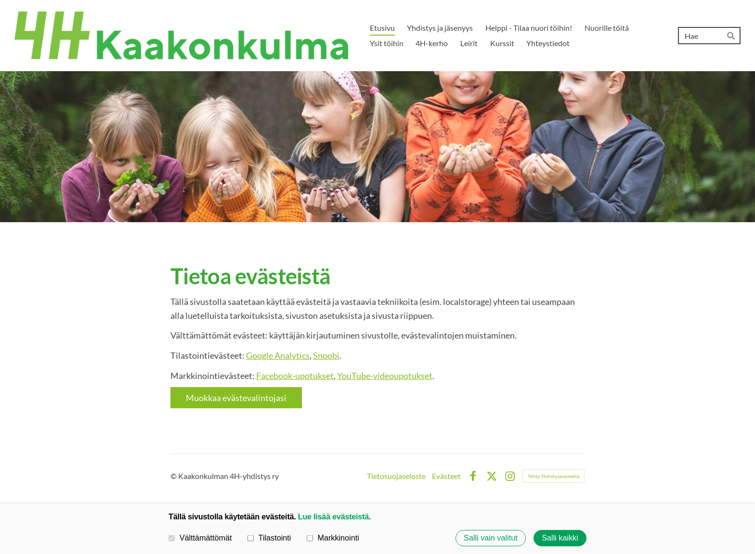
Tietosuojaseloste (396, 476)
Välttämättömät (200, 537)
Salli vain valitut (491, 538)
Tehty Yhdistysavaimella (553, 476)
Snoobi (326, 355)
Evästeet (446, 476)
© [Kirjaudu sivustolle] (174, 475)
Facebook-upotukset (295, 375)
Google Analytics (278, 355)
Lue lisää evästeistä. (334, 516)
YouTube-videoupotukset (384, 375)
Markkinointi (333, 537)
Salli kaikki (560, 538)
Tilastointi (269, 537)
